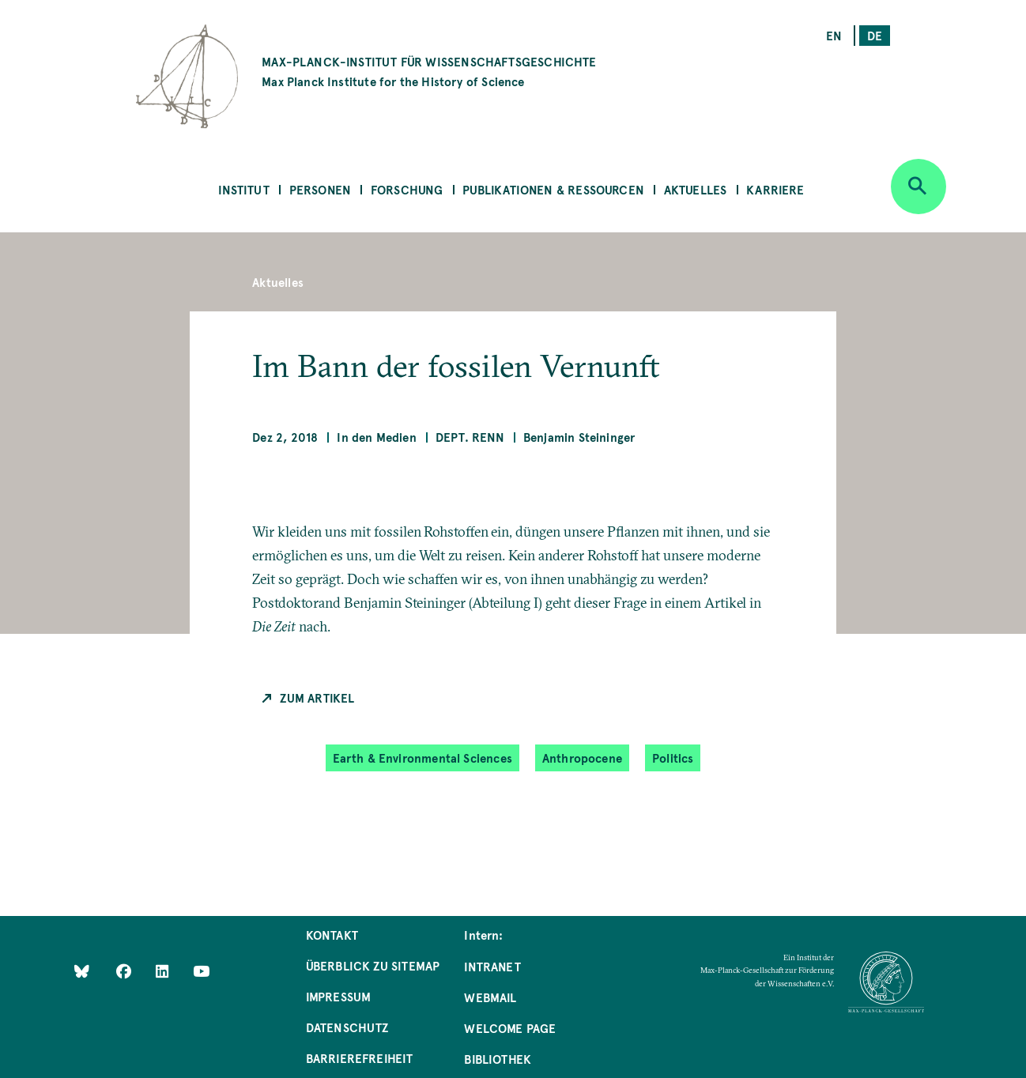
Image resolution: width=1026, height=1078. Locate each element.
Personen (320, 189)
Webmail (490, 997)
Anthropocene (582, 757)
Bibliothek (497, 1058)
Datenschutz (347, 1027)
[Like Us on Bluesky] (81, 971)
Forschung (407, 189)
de (874, 35)
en (834, 35)
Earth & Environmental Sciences (422, 757)
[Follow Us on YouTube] (201, 971)
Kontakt (332, 934)
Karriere (775, 189)
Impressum (339, 996)
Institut (243, 189)
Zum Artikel (317, 697)
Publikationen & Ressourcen (553, 189)
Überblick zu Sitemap (373, 965)
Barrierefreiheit (359, 1058)
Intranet (492, 966)
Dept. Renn (470, 436)
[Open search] (918, 186)
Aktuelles (695, 189)
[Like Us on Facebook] (125, 971)
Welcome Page (510, 1028)
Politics (672, 757)
